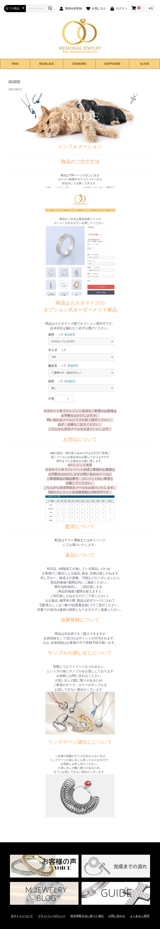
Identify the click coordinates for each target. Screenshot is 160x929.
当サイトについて (22, 915)
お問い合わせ (116, 915)
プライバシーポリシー (52, 915)
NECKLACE (46, 64)
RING (15, 64)
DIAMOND (79, 64)
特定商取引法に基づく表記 (87, 915)
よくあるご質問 (139, 915)
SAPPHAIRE (112, 64)
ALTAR (144, 64)
